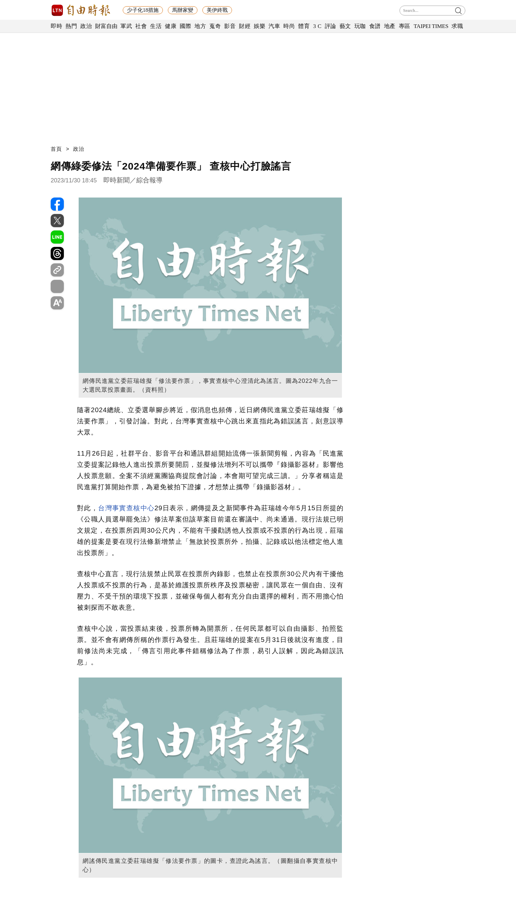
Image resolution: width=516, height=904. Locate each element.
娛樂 (259, 26)
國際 (185, 26)
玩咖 (360, 26)
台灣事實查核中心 (126, 508)
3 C (317, 26)
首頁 (56, 149)
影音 (230, 26)
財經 (244, 26)
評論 (330, 26)
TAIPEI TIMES (431, 26)
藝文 (345, 26)
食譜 (375, 26)
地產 (390, 26)
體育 (304, 26)
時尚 (289, 26)
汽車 (274, 26)
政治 (86, 26)
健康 (170, 26)
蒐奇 (215, 26)
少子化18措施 (143, 10)
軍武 (126, 26)
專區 (404, 26)
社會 (141, 26)
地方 (200, 26)
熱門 (71, 26)
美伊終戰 (217, 10)
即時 (56, 26)
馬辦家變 (182, 10)
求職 (457, 26)
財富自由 (106, 26)
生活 (156, 26)
